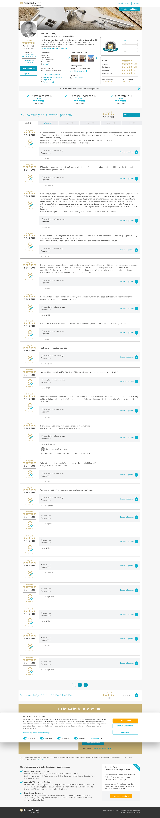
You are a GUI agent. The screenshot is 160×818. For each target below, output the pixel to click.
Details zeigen (94, 814)
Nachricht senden (93, 742)
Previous (69, 58)
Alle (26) (28, 123)
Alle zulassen (125, 796)
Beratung (105, 70)
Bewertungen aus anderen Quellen (29, 55)
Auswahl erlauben (125, 801)
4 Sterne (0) (69, 123)
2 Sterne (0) (111, 123)
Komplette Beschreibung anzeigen (53, 48)
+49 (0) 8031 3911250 (51, 75)
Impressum (27, 808)
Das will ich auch (123, 3)
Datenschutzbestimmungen (41, 808)
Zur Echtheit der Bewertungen (29, 62)
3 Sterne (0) (90, 123)
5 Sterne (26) (48, 123)
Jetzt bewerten (29, 68)
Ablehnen (125, 808)
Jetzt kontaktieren (129, 9)
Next (97, 58)
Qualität (105, 61)
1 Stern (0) (131, 123)
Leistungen (106, 67)
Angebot (105, 64)
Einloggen (136, 3)
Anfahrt (46, 64)
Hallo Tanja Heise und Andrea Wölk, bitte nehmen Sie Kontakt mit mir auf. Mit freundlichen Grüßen (54, 731)
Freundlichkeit (107, 73)
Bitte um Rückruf (90, 728)
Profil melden (41, 759)
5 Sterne (124, 40)
